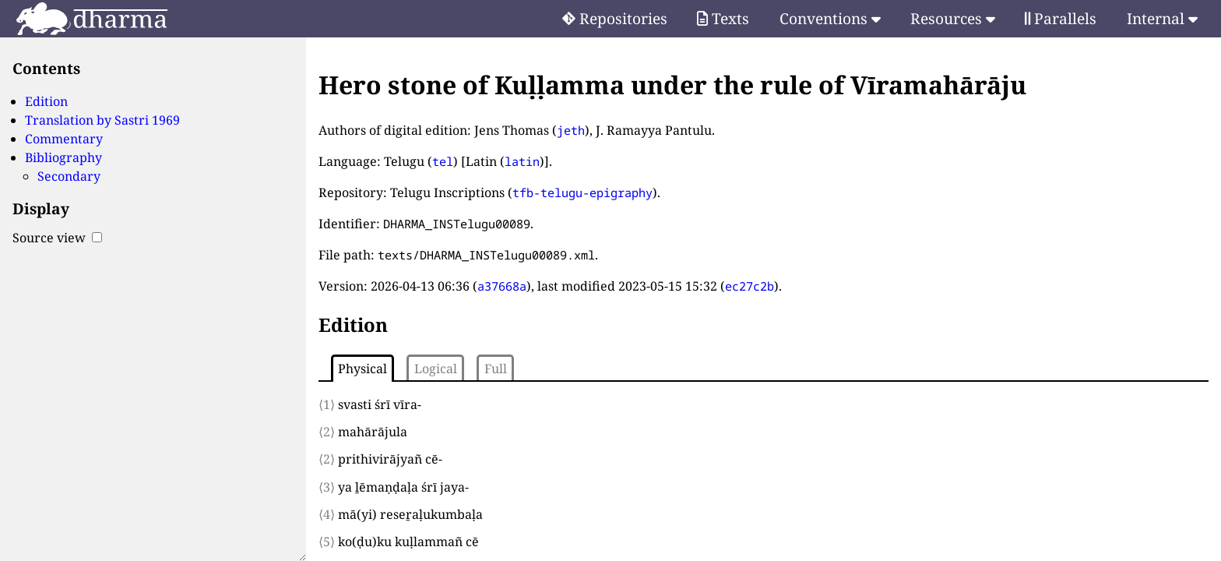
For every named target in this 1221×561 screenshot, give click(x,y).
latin (522, 161)
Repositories (614, 18)
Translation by (102, 120)
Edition (46, 101)
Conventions (830, 18)
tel (442, 161)
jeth (571, 130)
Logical (435, 368)
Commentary (64, 138)
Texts (723, 18)
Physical (362, 368)
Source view (57, 237)
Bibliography (63, 157)
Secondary (68, 176)
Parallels (1060, 18)
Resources (952, 18)
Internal (1162, 18)
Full (495, 368)
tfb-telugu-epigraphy (582, 192)
